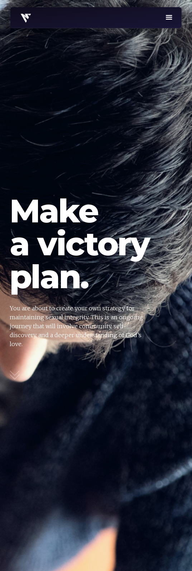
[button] (169, 17)
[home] (24, 17)
